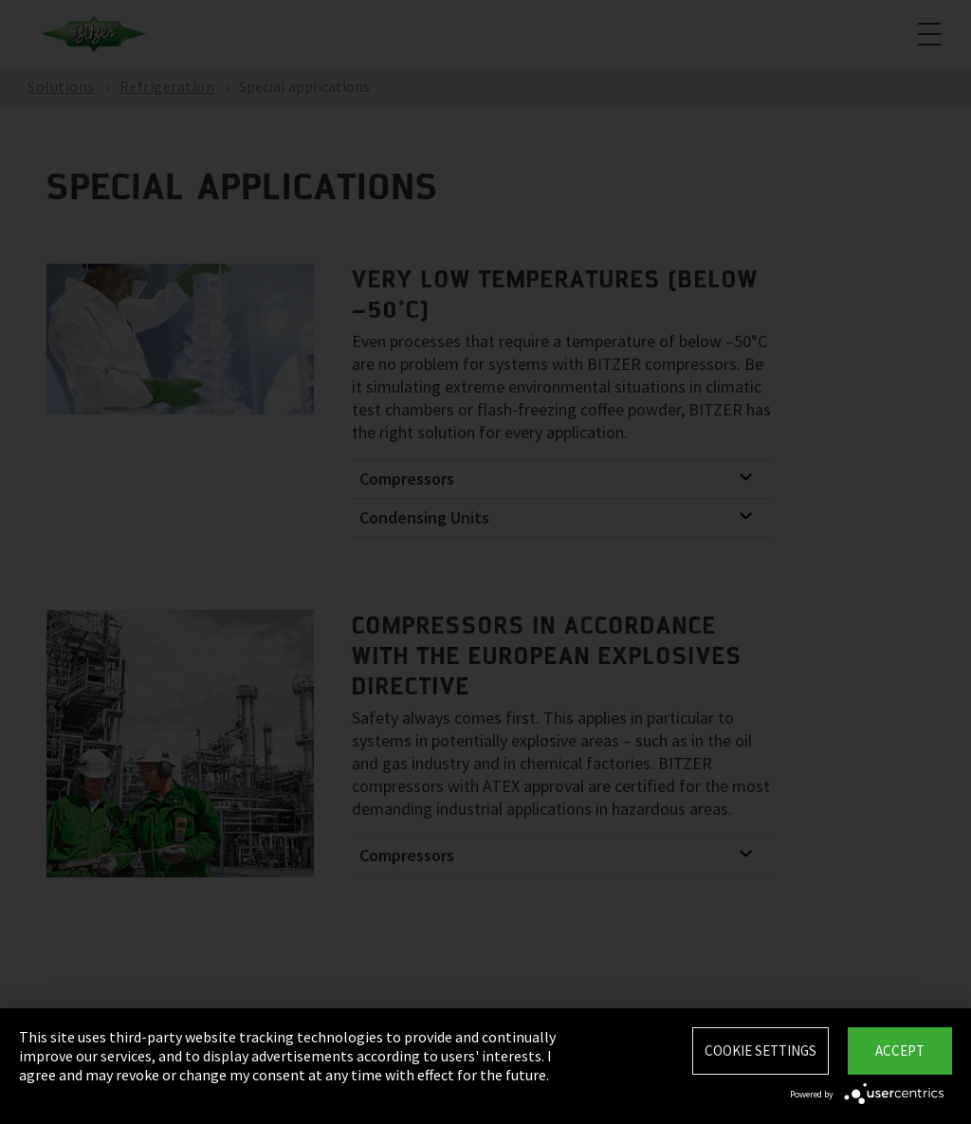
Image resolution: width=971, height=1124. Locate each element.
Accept (900, 1050)
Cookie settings (760, 1050)
